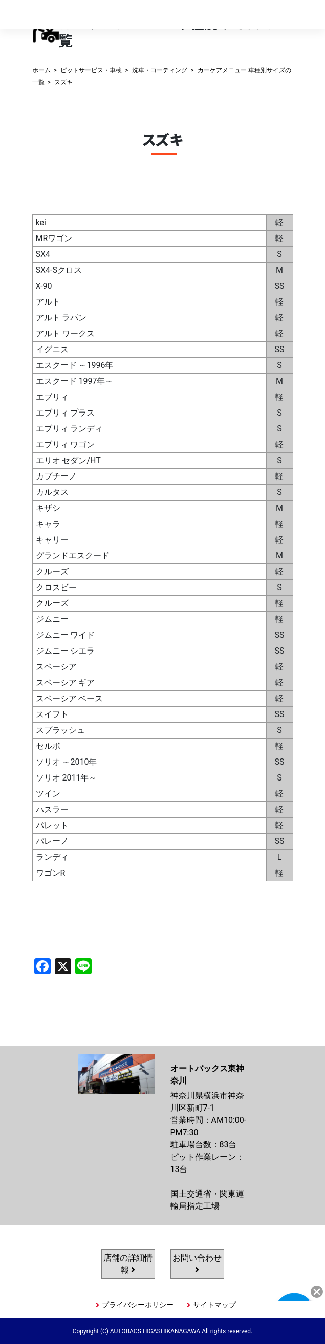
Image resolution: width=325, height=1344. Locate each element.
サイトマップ (214, 1304)
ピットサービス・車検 (91, 70)
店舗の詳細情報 (128, 1264)
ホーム (41, 70)
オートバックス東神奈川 (81, 14)
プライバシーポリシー (138, 1304)
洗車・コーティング (159, 70)
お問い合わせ (197, 1263)
